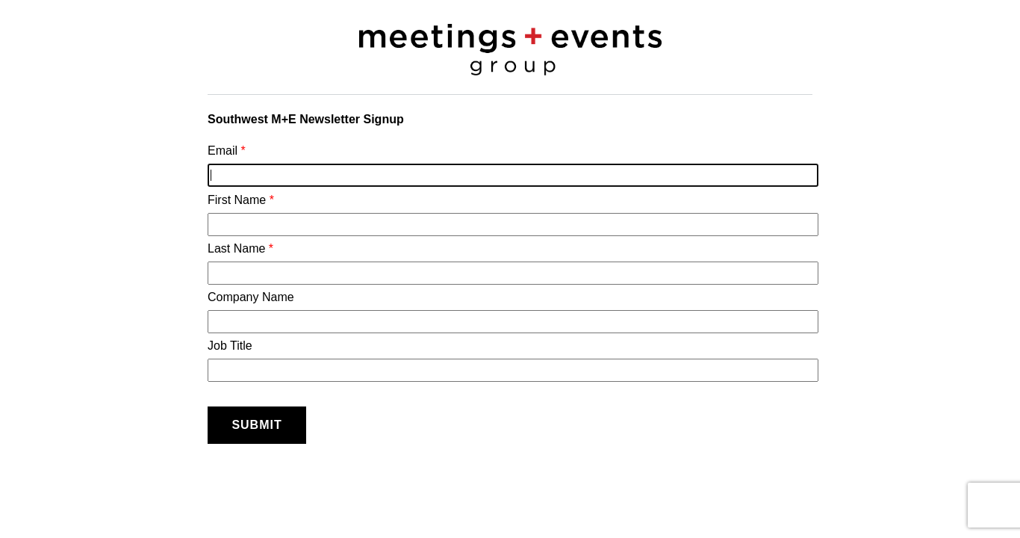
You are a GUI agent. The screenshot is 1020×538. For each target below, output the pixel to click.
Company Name (510, 312)
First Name (510, 215)
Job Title (510, 360)
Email (510, 165)
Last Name (510, 263)
